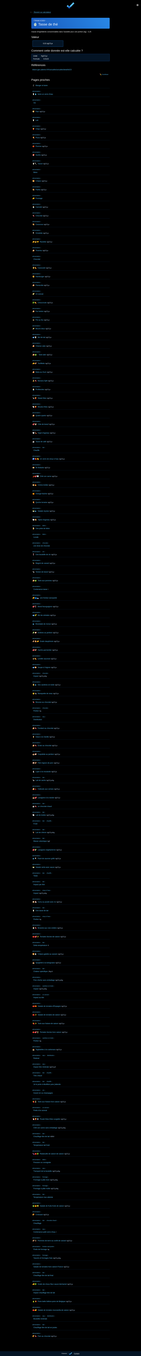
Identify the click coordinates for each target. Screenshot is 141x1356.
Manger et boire (40, 20)
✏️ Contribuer (103, 74)
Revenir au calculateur (40, 12)
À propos (76, 1353)
